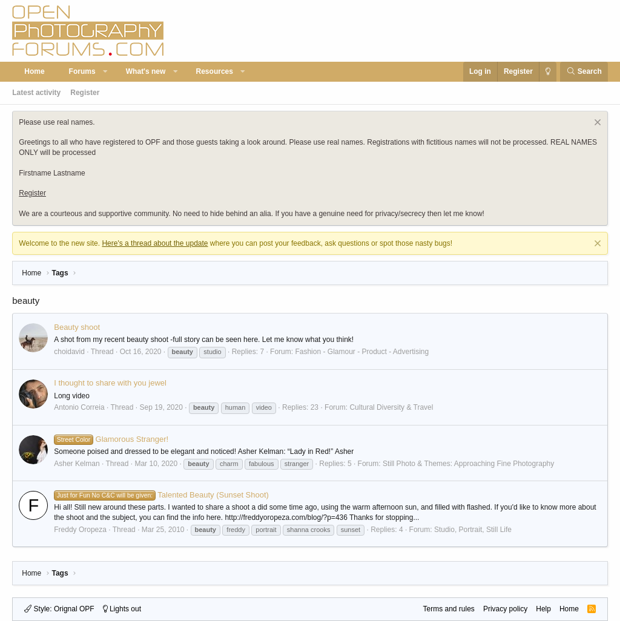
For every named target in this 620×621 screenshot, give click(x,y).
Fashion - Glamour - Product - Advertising (362, 351)
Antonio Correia (79, 407)
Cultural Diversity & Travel (391, 407)
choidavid (69, 351)
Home (34, 71)
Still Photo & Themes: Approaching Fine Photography (468, 463)
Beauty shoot (77, 327)
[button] (105, 72)
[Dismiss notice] (596, 123)
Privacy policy (505, 609)
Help (543, 609)
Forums (82, 71)
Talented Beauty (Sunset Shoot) (161, 494)
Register (84, 92)
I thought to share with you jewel (110, 382)
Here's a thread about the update (155, 243)
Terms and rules (449, 609)
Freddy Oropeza (80, 529)
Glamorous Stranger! (111, 439)
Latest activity (36, 92)
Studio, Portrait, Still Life (473, 529)
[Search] (584, 72)
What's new (146, 71)
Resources (214, 71)
